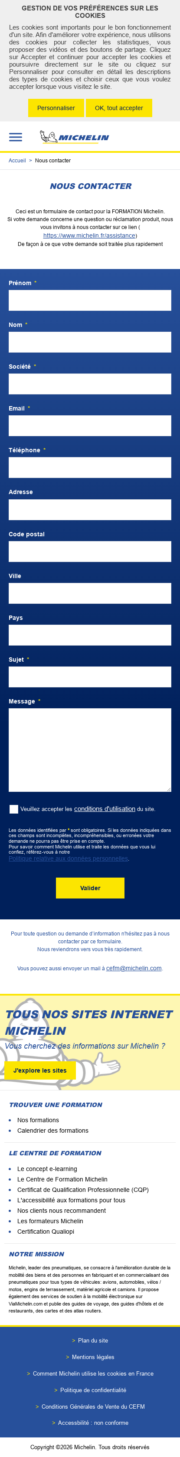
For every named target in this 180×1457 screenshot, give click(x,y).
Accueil (17, 161)
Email (19, 408)
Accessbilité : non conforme (93, 1423)
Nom (18, 324)
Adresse (21, 491)
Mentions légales (93, 1357)
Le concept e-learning (47, 1168)
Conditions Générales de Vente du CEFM (93, 1406)
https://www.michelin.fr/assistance (89, 235)
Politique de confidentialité (93, 1390)
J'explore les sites (40, 1070)
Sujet (19, 659)
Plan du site (93, 1340)
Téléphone (27, 450)
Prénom (22, 282)
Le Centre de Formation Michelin (62, 1179)
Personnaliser (56, 107)
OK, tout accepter (119, 107)
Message (24, 701)
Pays (16, 617)
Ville (15, 575)
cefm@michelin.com (134, 968)
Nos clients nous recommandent (61, 1210)
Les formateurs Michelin (50, 1221)
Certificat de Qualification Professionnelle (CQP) (83, 1189)
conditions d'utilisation (104, 808)
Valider (90, 888)
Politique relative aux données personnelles (68, 858)
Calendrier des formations (52, 1130)
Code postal (27, 534)
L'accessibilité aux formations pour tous (71, 1200)
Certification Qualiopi (45, 1231)
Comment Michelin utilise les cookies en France (93, 1373)
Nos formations (38, 1120)
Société (22, 366)
